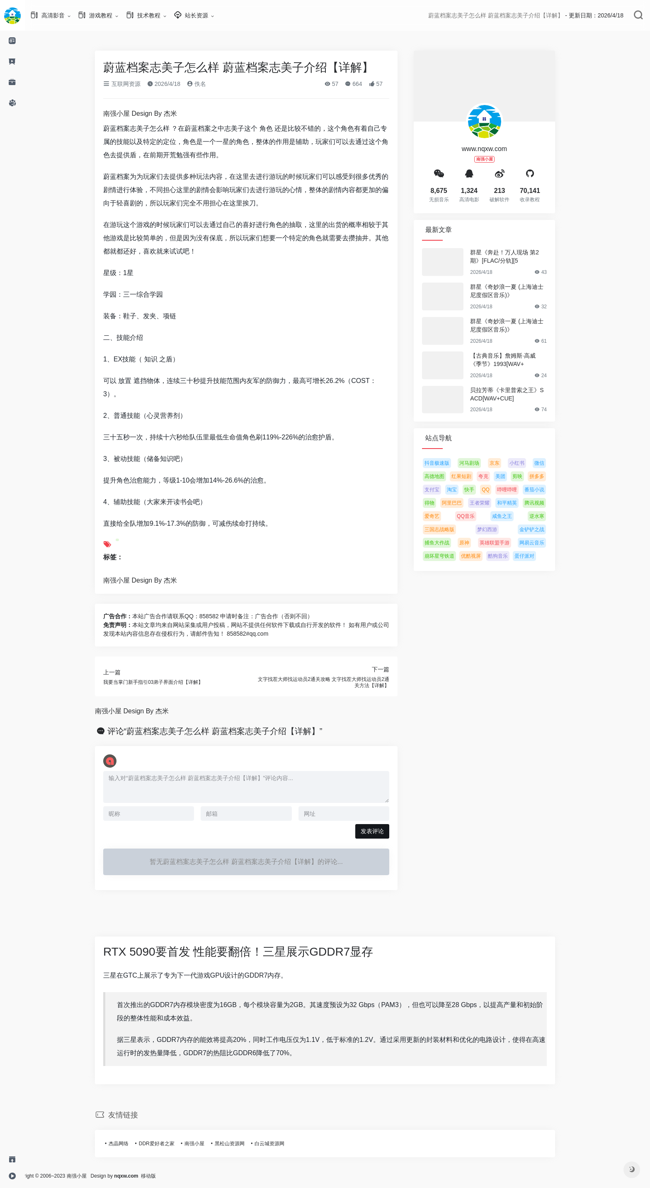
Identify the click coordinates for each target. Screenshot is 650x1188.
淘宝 (464, 490)
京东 (507, 463)
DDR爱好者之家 (169, 1144)
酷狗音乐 (510, 556)
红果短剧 (474, 476)
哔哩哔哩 (519, 490)
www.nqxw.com (496, 148)
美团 (513, 476)
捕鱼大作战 (449, 543)
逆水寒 (549, 516)
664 (365, 84)
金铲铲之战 (544, 529)
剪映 (530, 476)
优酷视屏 (483, 556)
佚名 (208, 84)
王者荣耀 (492, 503)
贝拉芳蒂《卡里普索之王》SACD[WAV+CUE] (519, 394)
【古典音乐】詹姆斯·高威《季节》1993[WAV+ (515, 359)
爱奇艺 (444, 516)
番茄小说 (547, 490)
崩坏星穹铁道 (452, 556)
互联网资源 (134, 84)
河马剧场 (482, 463)
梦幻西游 (499, 529)
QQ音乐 (478, 516)
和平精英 (519, 503)
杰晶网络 (131, 1144)
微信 (552, 463)
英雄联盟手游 (507, 543)
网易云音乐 (544, 543)
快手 (482, 490)
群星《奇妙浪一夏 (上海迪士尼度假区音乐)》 (519, 290)
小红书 (529, 463)
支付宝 (444, 490)
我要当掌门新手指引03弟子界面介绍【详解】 (166, 682)
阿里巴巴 (464, 503)
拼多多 (549, 476)
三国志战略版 (452, 529)
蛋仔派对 (537, 556)
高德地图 (447, 476)
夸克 (496, 476)
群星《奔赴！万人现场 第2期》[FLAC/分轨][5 (517, 256)
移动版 (173, 1176)
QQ (498, 490)
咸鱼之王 (514, 516)
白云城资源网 (282, 1144)
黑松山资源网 (242, 1144)
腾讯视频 (547, 503)
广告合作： (130, 616)
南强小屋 (207, 1144)
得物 (442, 503)
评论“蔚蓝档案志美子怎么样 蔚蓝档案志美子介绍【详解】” (227, 731)
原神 (477, 543)
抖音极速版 (449, 463)
